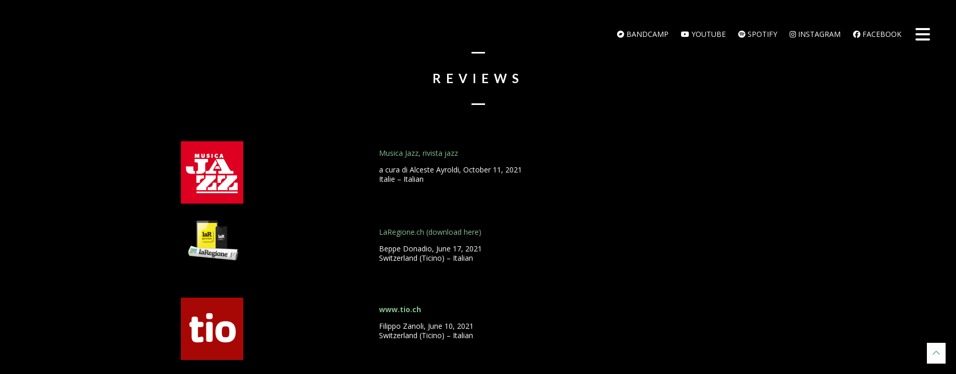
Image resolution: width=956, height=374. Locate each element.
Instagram (815, 34)
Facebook (877, 34)
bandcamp (643, 34)
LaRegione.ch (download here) (430, 232)
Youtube (703, 34)
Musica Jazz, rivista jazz (418, 153)
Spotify (757, 34)
